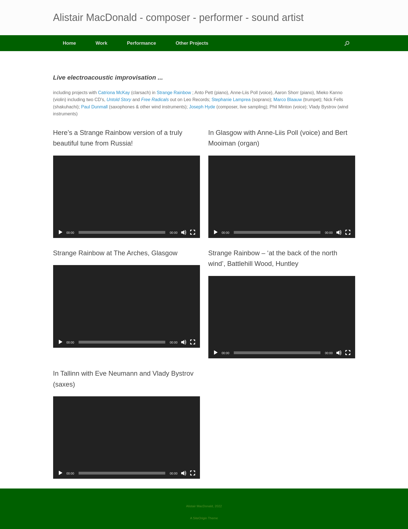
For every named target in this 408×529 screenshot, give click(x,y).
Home (69, 43)
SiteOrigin (200, 518)
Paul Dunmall (94, 106)
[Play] (60, 232)
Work (101, 43)
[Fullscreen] (192, 232)
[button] (347, 43)
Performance (141, 43)
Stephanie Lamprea (231, 99)
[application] (126, 197)
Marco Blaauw (287, 99)
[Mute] (184, 232)
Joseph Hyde (202, 106)
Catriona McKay (114, 92)
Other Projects (192, 43)
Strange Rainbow (174, 92)
